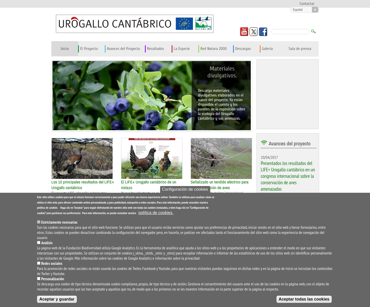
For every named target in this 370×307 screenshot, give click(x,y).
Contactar (307, 3)
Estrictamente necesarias (59, 222)
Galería (267, 48)
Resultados (155, 48)
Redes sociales (51, 263)
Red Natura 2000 (213, 48)
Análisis (46, 242)
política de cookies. (155, 212)
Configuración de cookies (185, 189)
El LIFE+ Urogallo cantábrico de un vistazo (148, 184)
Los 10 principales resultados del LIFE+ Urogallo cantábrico (82, 184)
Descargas (243, 48)
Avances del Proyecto (123, 48)
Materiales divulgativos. (222, 72)
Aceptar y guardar (57, 299)
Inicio (65, 48)
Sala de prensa (300, 48)
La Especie (182, 48)
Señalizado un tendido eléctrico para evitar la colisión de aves (220, 184)
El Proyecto (89, 48)
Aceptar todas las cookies (304, 299)
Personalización (52, 278)
